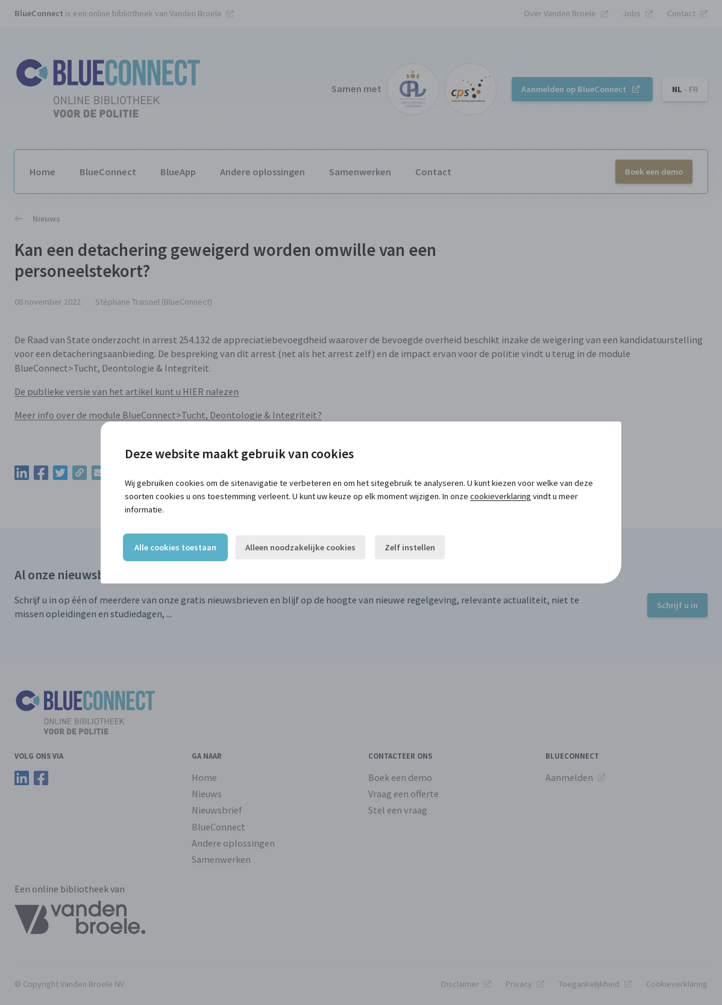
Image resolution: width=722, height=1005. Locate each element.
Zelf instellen (410, 547)
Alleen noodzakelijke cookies (300, 547)
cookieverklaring (500, 496)
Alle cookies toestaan (175, 547)
